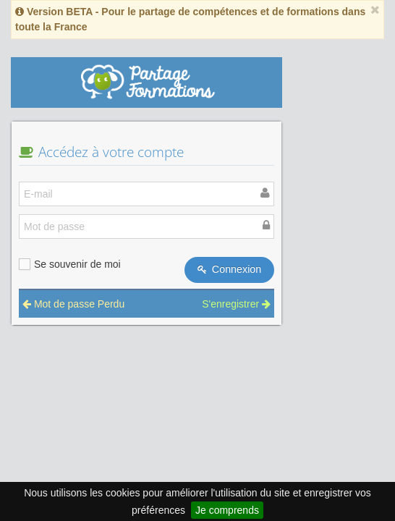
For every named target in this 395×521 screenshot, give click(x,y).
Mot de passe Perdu (73, 304)
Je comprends (227, 510)
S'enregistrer (236, 304)
